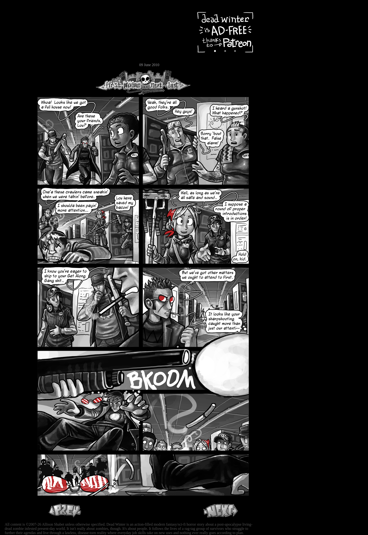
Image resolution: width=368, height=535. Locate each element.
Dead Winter (35, 15)
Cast (17, 41)
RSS (17, 73)
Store (17, 56)
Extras (17, 49)
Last (178, 82)
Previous (133, 82)
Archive (17, 34)
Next (155, 82)
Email (17, 64)
